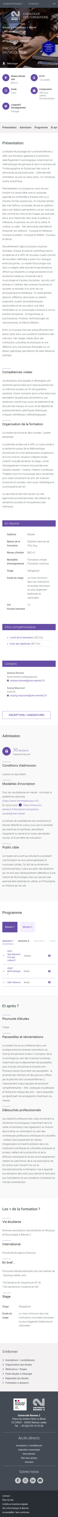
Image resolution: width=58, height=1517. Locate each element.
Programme (41, 127)
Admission (25, 127)
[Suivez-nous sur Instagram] (25, 1480)
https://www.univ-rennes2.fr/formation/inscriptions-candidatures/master (22, 809)
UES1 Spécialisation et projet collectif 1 (14, 956)
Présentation (9, 127)
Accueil (6, 27)
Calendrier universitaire (29, 1449)
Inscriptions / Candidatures (29, 1445)
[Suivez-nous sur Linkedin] (33, 1480)
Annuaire (29, 1461)
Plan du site (7, 1499)
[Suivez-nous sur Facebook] (18, 1480)
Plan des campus (29, 1457)
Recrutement (29, 1453)
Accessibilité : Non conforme (15, 1512)
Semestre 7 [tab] (7, 940)
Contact (6, 1495)
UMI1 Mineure (14, 982)
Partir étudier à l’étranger (17, 1373)
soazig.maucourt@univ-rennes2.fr (28, 695)
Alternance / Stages (14, 1369)
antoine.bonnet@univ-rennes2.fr (27, 680)
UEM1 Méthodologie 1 (13, 971)
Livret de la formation (21, 637)
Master (33, 27)
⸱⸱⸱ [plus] (54, 4)
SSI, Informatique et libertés (15, 1508)
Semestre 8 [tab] (23, 940)
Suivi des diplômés (20, 643)
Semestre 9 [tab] (39, 940)
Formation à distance (15, 1382)
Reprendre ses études (15, 1378)
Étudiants (34, 4)
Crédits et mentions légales (15, 1504)
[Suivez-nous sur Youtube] (40, 1480)
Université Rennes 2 (13, 4)
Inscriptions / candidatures (26, 715)
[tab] (9, 927)
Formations (19, 27)
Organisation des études (17, 1364)
